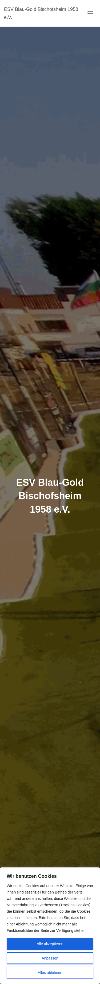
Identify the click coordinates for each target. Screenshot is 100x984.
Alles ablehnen (50, 972)
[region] (50, 925)
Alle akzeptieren (50, 944)
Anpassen (50, 958)
